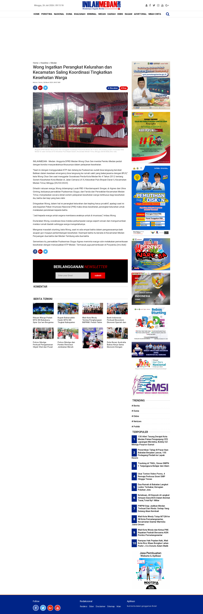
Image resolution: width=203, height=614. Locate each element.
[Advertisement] (101, 37)
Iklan (119, 606)
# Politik (136, 426)
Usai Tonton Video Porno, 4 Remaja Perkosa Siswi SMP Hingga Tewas (151, 476)
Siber (91, 606)
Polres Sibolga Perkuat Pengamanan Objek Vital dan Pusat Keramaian (43, 345)
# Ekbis (135, 416)
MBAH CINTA (154, 14)
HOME (36, 14)
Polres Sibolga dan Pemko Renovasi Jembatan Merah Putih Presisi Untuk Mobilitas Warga (66, 347)
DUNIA (69, 14)
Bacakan (113, 88)
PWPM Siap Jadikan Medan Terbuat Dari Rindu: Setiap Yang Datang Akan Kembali (153, 508)
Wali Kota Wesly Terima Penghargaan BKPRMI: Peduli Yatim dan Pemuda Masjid (92, 321)
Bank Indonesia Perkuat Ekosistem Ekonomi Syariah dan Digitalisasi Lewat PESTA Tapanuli (116, 322)
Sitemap (111, 606)
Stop (123, 88)
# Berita (136, 405)
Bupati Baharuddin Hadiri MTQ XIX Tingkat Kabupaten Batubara (66, 321)
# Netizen (136, 421)
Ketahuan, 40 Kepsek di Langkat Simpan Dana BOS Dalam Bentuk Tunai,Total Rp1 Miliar (154, 498)
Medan (53, 63)
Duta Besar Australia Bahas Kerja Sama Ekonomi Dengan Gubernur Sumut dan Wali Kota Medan (116, 347)
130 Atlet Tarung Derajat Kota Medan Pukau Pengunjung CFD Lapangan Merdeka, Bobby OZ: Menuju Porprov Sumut (150, 440)
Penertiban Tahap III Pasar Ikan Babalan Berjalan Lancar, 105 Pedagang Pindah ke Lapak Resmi (150, 454)
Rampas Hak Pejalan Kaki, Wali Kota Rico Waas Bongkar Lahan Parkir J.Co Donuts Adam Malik (153, 543)
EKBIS (120, 14)
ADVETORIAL (140, 14)
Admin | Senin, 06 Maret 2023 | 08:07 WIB (46, 82)
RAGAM (128, 14)
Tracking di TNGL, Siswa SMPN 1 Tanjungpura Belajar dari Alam (153, 464)
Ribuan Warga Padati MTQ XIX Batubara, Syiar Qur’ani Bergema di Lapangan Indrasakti (43, 322)
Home (35, 63)
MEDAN (102, 14)
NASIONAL (59, 14)
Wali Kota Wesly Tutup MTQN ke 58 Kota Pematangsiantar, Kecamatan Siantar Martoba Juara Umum (151, 520)
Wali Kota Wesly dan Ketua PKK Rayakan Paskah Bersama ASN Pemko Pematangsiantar (153, 532)
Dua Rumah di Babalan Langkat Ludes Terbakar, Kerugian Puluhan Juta (153, 487)
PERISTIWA (46, 14)
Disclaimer (100, 606)
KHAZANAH (79, 14)
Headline (44, 63)
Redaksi (83, 606)
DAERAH (111, 14)
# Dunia (135, 411)
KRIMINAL (92, 14)
